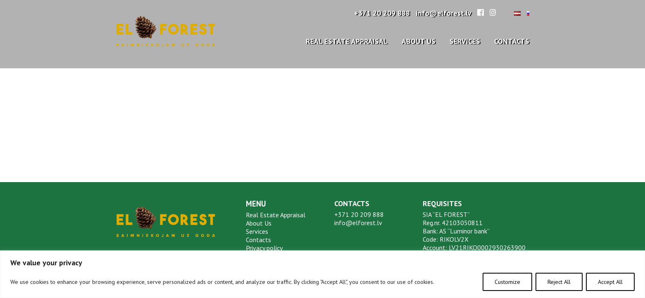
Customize (507, 282)
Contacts (511, 41)
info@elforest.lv (443, 13)
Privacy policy (264, 248)
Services (465, 41)
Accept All (610, 282)
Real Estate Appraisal (347, 41)
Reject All (559, 282)
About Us (419, 41)
